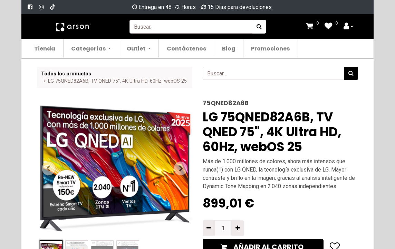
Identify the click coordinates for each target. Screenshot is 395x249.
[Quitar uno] (209, 228)
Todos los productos (66, 74)
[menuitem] (45, 48)
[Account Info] (348, 27)
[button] (48, 168)
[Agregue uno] (237, 228)
